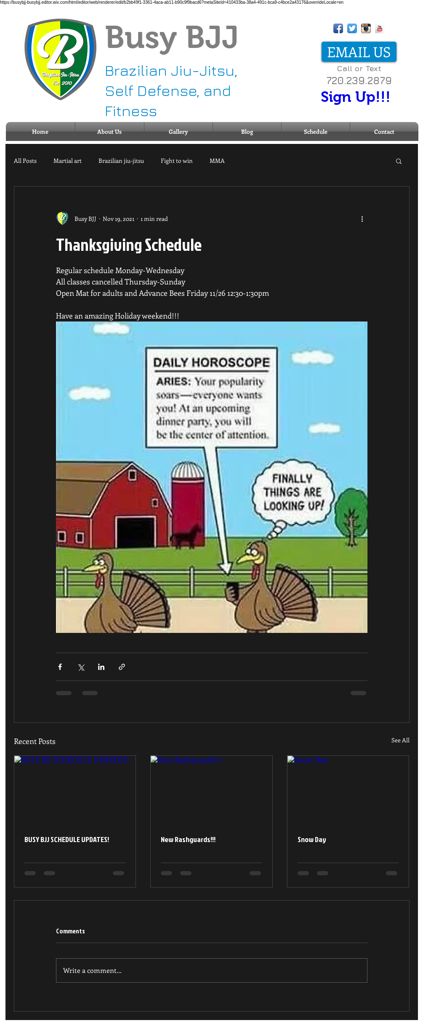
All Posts (25, 161)
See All (400, 740)
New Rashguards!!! (188, 839)
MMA (217, 161)
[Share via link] (122, 667)
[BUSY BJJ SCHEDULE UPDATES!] (75, 790)
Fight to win (177, 161)
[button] (399, 160)
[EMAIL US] (359, 52)
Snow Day (312, 839)
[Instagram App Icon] (366, 28)
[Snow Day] (348, 790)
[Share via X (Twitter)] (81, 667)
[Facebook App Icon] (338, 28)
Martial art (67, 161)
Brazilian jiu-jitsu (121, 161)
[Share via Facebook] (60, 667)
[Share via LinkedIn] (101, 667)
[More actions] (362, 218)
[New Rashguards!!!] (211, 790)
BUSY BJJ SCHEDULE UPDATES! (66, 839)
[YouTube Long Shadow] (380, 28)
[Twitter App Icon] (352, 28)
